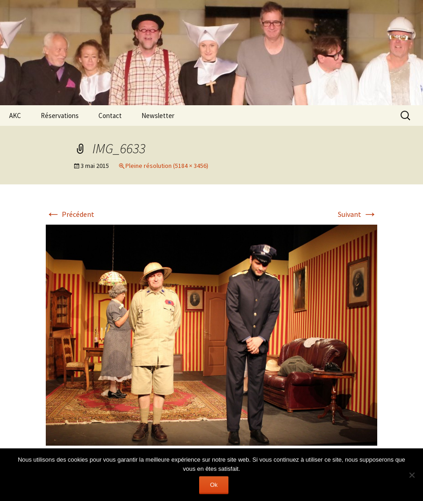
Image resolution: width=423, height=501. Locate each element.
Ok (214, 484)
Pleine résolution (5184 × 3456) (166, 166)
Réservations (60, 115)
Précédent (70, 214)
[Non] (411, 474)
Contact (110, 115)
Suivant (357, 214)
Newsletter (157, 115)
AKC (15, 115)
